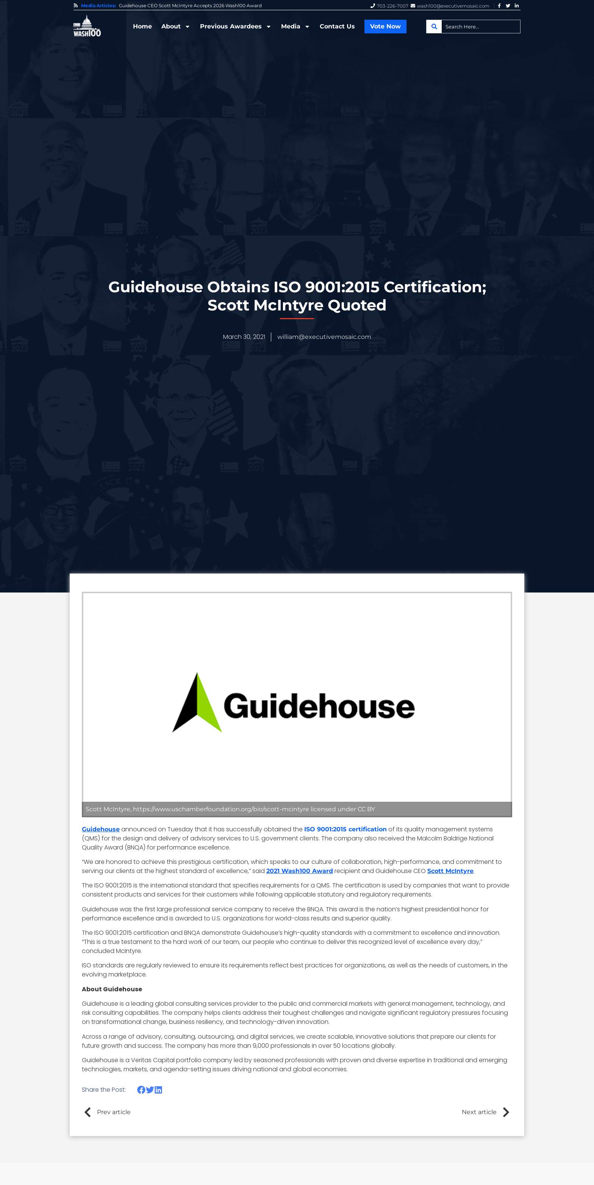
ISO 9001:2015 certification (345, 829)
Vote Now (385, 26)
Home (142, 26)
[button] (141, 1089)
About (176, 26)
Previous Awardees (236, 26)
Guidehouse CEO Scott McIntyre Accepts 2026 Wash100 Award (190, 5)
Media (295, 26)
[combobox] (473, 26)
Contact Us (337, 26)
